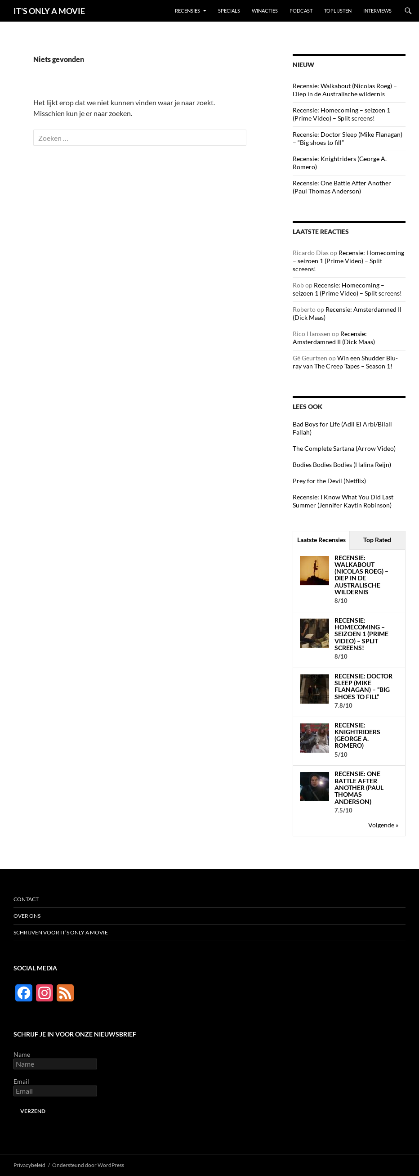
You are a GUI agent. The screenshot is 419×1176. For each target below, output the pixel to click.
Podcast (301, 10)
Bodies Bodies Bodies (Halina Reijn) (342, 464)
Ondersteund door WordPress (88, 1165)
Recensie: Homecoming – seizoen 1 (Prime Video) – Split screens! (341, 114)
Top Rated (377, 539)
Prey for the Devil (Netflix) (329, 481)
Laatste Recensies (321, 539)
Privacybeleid (29, 1165)
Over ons (26, 915)
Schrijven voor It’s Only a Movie (60, 932)
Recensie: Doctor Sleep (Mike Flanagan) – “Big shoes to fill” (363, 686)
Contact (26, 899)
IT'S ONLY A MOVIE (49, 11)
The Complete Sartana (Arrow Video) (344, 448)
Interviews (377, 10)
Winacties (265, 10)
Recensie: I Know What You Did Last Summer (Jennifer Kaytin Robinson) (343, 501)
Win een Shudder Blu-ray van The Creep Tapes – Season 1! (345, 362)
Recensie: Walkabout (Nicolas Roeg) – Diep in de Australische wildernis (345, 90)
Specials (229, 10)
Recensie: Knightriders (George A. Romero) (357, 735)
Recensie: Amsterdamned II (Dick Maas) (334, 338)
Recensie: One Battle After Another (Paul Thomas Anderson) (342, 187)
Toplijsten (338, 10)
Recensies (187, 10)
